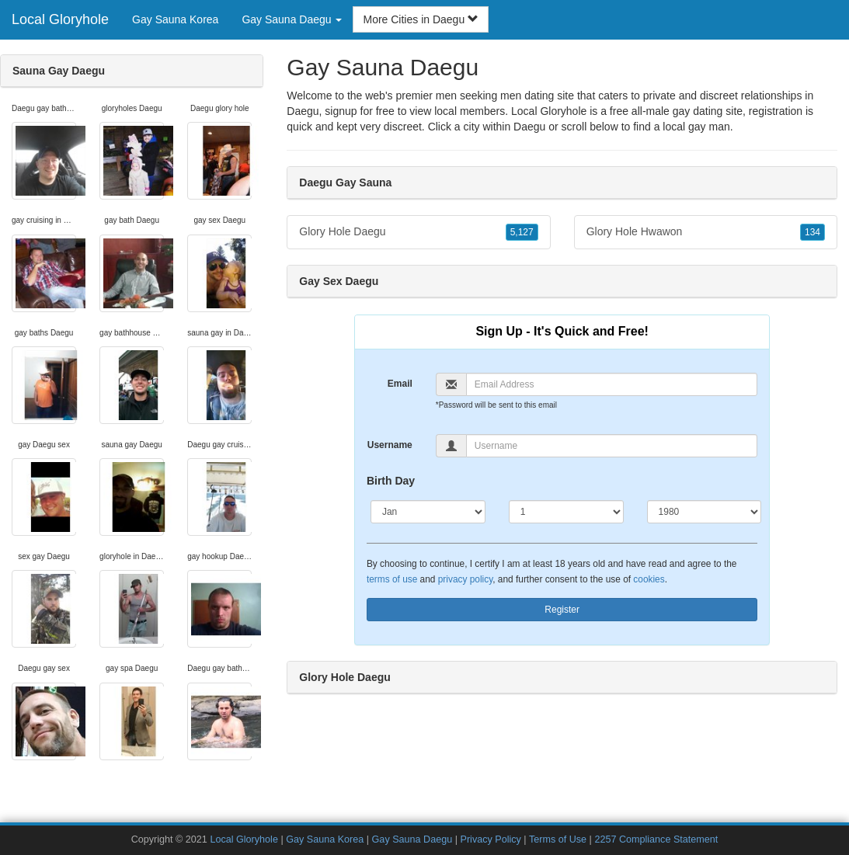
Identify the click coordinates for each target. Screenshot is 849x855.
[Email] (612, 384)
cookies (648, 579)
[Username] (612, 445)
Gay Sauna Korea (175, 19)
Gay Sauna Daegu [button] (292, 19)
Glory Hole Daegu (418, 232)
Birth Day (391, 480)
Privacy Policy (490, 839)
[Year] (704, 511)
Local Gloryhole (60, 19)
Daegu (529, 126)
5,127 (522, 232)
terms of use (392, 579)
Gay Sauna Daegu (412, 839)
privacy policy (465, 579)
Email (400, 383)
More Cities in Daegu (420, 19)
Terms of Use (557, 839)
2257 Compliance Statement (656, 839)
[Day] (566, 511)
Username (389, 445)
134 (812, 232)
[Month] (428, 511)
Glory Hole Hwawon (705, 232)
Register (562, 609)
